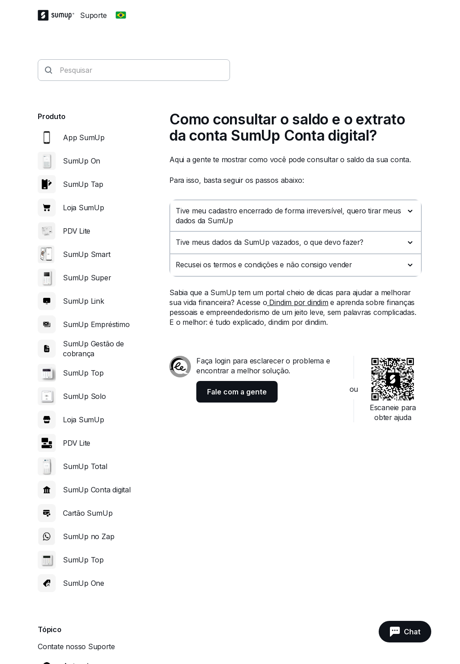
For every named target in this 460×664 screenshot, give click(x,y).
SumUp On (81, 160)
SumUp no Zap (88, 536)
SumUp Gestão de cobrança (93, 348)
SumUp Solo (84, 396)
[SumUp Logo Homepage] (59, 15)
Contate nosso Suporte (76, 646)
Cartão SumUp (87, 513)
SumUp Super (87, 277)
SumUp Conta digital (97, 489)
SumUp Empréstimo (96, 324)
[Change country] (121, 15)
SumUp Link (83, 301)
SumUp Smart (87, 254)
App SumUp (84, 137)
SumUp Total (85, 466)
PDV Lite (76, 230)
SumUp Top (83, 372)
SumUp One (83, 583)
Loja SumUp (83, 207)
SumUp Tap (83, 184)
